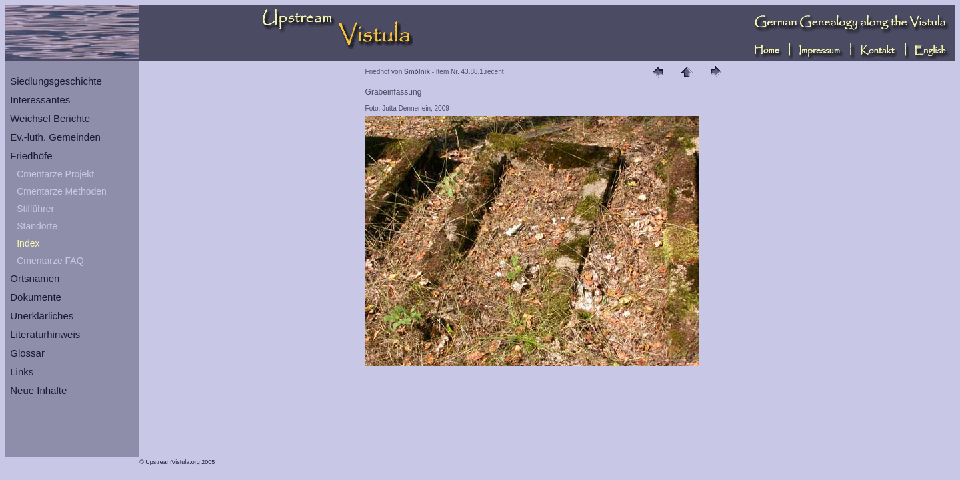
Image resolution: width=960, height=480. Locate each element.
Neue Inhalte (38, 390)
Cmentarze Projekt (55, 174)
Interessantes (40, 99)
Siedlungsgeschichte (56, 81)
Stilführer (35, 208)
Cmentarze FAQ (50, 260)
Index (28, 243)
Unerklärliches (41, 315)
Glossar (27, 353)
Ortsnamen (34, 278)
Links (21, 371)
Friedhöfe (31, 155)
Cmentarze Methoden (62, 191)
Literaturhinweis (45, 334)
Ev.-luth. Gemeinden (55, 137)
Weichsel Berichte (50, 118)
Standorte (37, 226)
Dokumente (35, 297)
